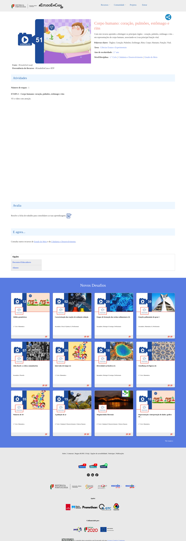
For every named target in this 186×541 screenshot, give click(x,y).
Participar (111, 453)
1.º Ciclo (113, 57)
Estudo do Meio (150, 57)
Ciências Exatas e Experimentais (113, 47)
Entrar (144, 5)
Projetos (133, 5)
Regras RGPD (79, 453)
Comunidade (119, 5)
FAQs (87, 453)
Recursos (104, 5)
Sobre (64, 453)
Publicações (120, 453)
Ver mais (168, 441)
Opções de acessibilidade (99, 453)
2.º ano (116, 52)
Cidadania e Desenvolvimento (130, 57)
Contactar (70, 453)
